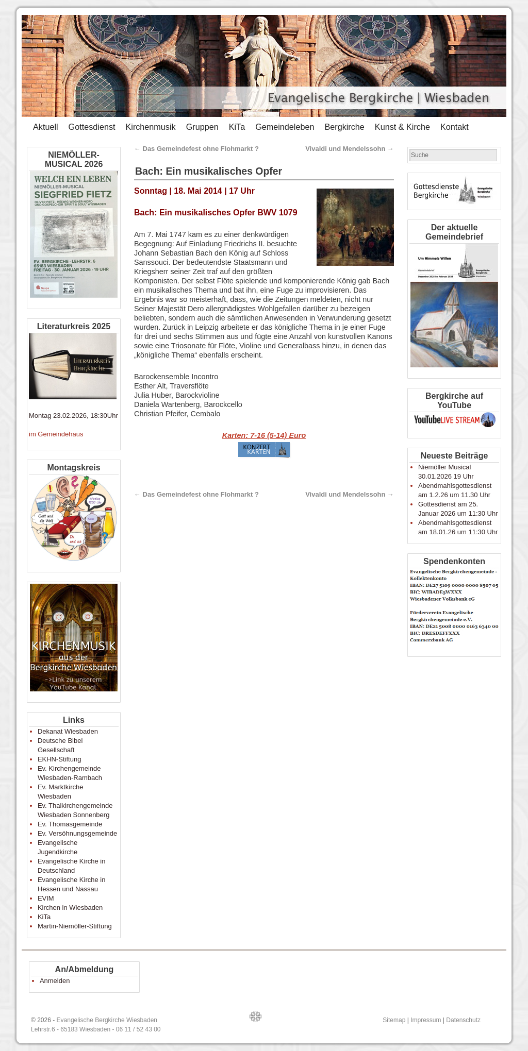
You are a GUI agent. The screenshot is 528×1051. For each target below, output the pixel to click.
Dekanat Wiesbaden (68, 731)
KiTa (237, 126)
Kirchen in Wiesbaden (70, 907)
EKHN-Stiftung (59, 759)
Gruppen (202, 126)
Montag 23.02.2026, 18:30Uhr (73, 415)
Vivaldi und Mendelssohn (349, 148)
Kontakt (454, 126)
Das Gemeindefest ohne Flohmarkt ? (196, 148)
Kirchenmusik (150, 126)
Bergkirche (344, 126)
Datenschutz (463, 1020)
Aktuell (45, 126)
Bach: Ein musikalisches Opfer (208, 171)
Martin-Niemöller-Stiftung (75, 926)
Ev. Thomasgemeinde (70, 824)
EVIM (46, 898)
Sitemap (394, 1020)
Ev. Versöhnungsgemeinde (77, 833)
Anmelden (55, 981)
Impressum (425, 1020)
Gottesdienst (92, 126)
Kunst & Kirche (402, 126)
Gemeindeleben (284, 126)
